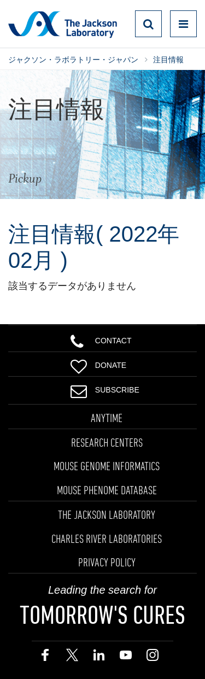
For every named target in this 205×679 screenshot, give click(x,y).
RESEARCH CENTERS (107, 442)
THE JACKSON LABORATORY (106, 514)
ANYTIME (106, 417)
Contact (101, 339)
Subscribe (105, 389)
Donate (98, 364)
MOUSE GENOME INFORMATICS (107, 465)
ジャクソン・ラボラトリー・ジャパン (73, 59)
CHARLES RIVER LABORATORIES (106, 538)
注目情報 (168, 59)
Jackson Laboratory (62, 24)
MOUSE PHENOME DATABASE (107, 489)
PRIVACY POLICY (107, 562)
